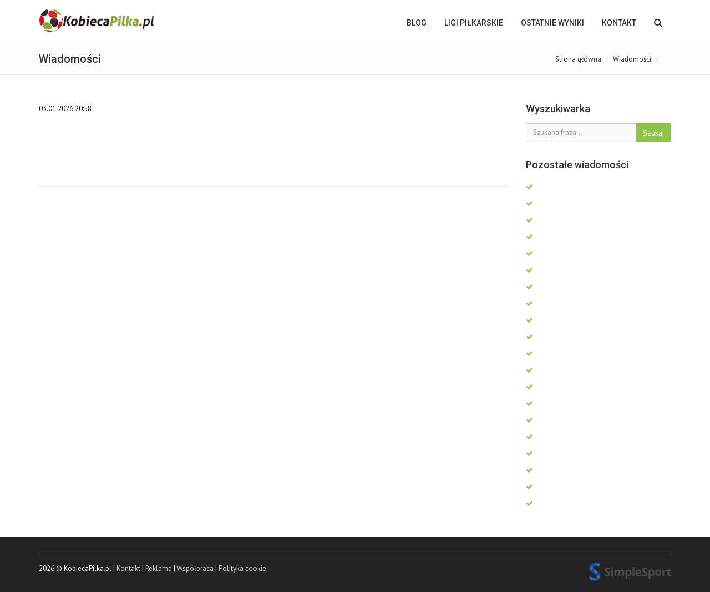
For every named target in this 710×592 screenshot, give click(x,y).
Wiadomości (632, 59)
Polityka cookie (242, 568)
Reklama (158, 568)
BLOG (417, 22)
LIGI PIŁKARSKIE (473, 22)
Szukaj (653, 133)
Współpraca (195, 568)
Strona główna (578, 59)
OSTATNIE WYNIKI (552, 22)
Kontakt (619, 22)
